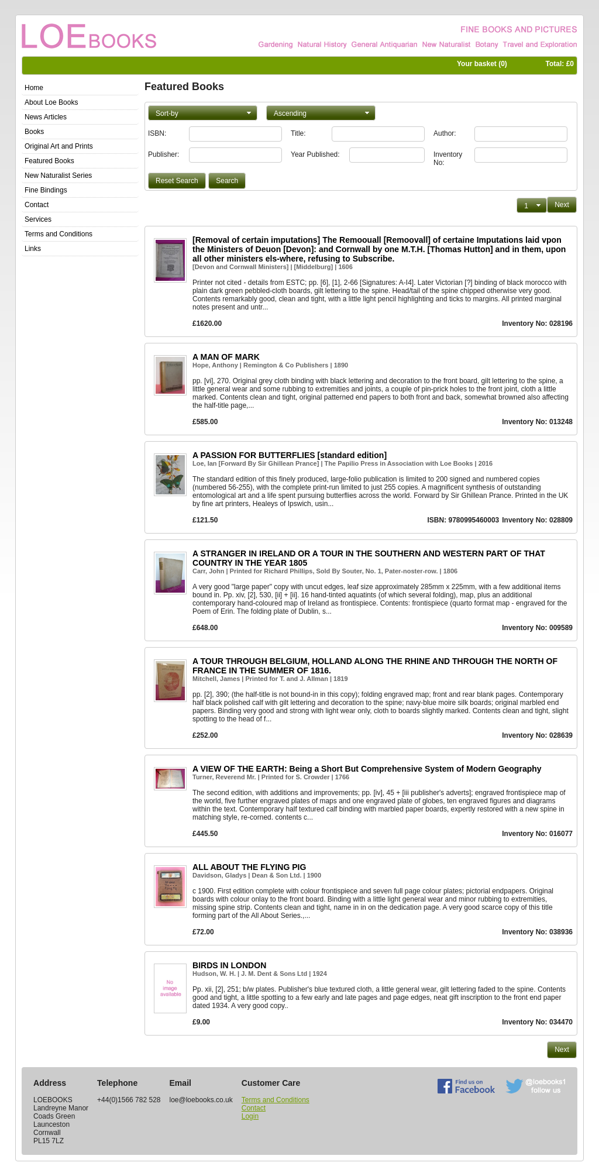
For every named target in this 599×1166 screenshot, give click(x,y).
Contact (254, 1108)
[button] (202, 113)
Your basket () (482, 64)
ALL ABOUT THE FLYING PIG (249, 867)
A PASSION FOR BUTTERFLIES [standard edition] (289, 455)
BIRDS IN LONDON (229, 965)
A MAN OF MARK (226, 357)
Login (250, 1116)
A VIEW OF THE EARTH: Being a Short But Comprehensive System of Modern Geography (367, 768)
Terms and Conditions (275, 1100)
